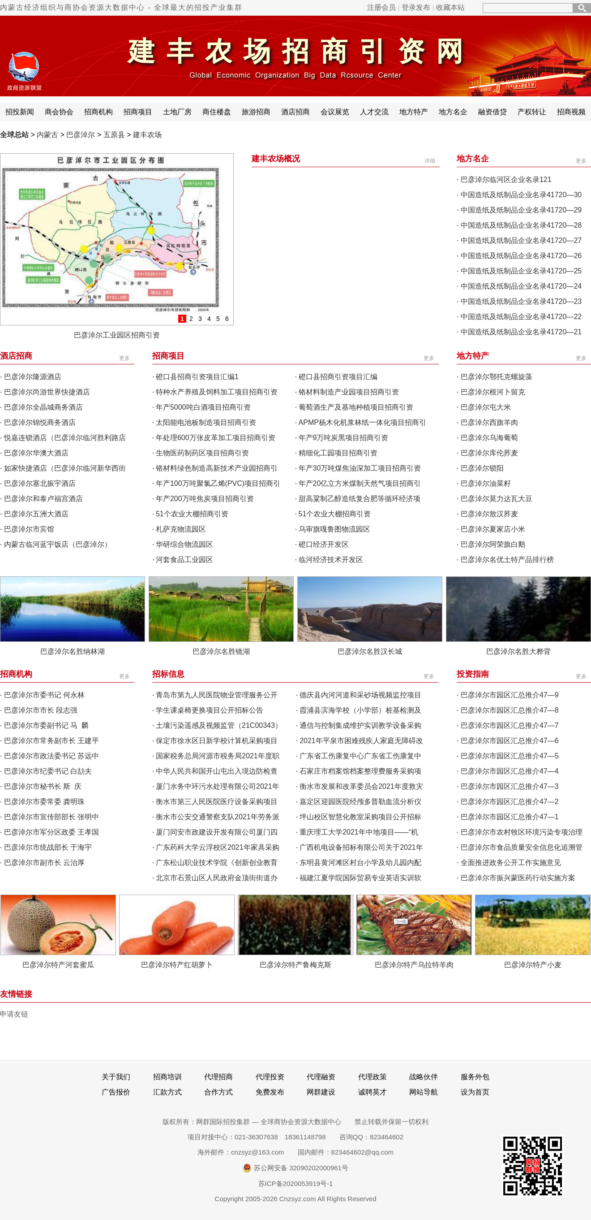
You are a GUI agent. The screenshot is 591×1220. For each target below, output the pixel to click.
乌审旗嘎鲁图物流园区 (334, 529)
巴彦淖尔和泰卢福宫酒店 (43, 498)
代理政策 (372, 1077)
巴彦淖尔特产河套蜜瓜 (58, 965)
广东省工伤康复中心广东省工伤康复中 (360, 756)
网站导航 (423, 1092)
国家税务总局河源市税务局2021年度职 (217, 756)
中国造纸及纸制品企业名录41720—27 (521, 240)
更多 (581, 161)
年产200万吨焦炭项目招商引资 (205, 498)
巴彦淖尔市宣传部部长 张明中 (51, 817)
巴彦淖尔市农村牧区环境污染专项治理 (521, 832)
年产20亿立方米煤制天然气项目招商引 (360, 483)
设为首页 (475, 1092)
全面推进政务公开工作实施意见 (511, 862)
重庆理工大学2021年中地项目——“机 (359, 832)
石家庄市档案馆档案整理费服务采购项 (360, 771)
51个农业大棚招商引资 (192, 514)
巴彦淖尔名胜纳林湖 (72, 651)
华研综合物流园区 (184, 544)
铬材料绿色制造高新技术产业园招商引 (217, 468)
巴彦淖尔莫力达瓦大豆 (496, 498)
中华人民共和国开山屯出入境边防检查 (217, 771)
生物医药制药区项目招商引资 (202, 453)
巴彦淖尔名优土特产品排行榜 (507, 559)
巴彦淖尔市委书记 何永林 (44, 695)
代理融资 (321, 1077)
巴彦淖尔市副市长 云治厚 (44, 862)
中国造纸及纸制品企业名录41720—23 (521, 301)
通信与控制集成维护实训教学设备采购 (360, 725)
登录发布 (416, 7)
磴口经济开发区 (324, 544)
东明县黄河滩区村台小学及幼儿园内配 (360, 862)
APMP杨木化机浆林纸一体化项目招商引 (362, 422)
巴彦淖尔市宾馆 (29, 529)
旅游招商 (256, 112)
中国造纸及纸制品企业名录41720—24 (521, 286)
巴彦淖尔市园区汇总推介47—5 (510, 756)
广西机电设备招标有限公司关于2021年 (361, 847)
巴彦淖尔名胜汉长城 (370, 651)
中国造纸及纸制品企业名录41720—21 (521, 332)
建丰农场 (147, 134)
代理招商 (218, 1077)
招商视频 (571, 112)
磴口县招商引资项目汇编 (338, 377)
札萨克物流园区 (181, 529)
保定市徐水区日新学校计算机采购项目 (217, 740)
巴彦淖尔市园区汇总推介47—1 (510, 817)
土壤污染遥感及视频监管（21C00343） (219, 725)
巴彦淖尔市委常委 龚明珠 (44, 801)
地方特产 (413, 112)
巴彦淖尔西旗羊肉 (489, 422)
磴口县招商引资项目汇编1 (197, 377)
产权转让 (532, 112)
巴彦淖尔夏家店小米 (493, 529)
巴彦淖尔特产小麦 (532, 965)
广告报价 (116, 1092)
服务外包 (475, 1077)
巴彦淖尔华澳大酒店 (36, 453)
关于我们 (116, 1077)
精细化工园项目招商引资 (338, 453)
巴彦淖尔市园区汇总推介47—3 (510, 786)
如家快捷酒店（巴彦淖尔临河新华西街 (65, 468)
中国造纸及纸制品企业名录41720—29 (521, 210)
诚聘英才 (372, 1092)
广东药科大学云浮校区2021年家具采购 (217, 847)
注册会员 (381, 7)
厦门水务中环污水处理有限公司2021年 (217, 786)
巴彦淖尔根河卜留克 (493, 392)
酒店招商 (295, 112)
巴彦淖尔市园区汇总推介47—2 (510, 801)
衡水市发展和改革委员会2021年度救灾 (361, 786)
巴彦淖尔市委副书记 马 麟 (46, 725)
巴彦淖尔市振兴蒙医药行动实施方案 (518, 878)
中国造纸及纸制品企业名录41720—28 (521, 225)
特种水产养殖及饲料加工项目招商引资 (217, 392)
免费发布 (270, 1092)
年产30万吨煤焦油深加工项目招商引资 (360, 468)
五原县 (114, 134)
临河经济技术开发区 (331, 559)
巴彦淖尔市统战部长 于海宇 (48, 847)
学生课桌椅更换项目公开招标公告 (209, 710)
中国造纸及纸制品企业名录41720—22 (521, 316)
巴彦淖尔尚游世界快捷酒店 (47, 392)
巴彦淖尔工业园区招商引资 (117, 335)
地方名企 (453, 112)
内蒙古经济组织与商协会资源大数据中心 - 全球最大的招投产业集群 (121, 7)
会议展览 (335, 112)
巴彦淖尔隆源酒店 (32, 377)
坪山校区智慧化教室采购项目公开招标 (360, 817)
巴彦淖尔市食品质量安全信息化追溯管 (521, 847)
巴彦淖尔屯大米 (486, 407)
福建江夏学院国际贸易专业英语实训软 (360, 878)
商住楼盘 (216, 112)
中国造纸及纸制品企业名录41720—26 (521, 256)
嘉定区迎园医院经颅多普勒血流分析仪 (360, 801)
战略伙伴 (423, 1077)
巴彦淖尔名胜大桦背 (518, 651)
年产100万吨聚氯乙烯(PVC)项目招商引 (218, 483)
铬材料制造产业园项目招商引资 (349, 392)
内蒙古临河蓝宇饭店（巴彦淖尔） (57, 544)
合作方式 (218, 1092)
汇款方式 (167, 1092)
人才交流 (374, 112)
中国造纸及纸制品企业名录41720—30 (521, 195)
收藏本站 (450, 7)
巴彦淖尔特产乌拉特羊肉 (414, 965)
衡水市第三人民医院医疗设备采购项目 (217, 801)
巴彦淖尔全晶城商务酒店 (43, 407)
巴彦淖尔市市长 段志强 (40, 710)
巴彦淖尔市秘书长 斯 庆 (42, 786)
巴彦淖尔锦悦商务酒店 (40, 422)
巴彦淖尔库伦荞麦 (489, 453)
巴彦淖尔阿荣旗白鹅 (493, 544)
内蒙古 (47, 134)
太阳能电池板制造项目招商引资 (206, 422)
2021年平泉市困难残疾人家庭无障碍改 (361, 740)
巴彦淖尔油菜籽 (486, 483)
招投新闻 (19, 112)
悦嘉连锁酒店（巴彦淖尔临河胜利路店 (65, 437)
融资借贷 (492, 112)
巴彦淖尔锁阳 (482, 468)
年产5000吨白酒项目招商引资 (203, 407)
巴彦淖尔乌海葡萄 (489, 437)
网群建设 (321, 1092)
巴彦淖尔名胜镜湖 (221, 651)
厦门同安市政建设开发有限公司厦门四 (217, 832)
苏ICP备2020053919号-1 (295, 1183)
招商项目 (138, 112)
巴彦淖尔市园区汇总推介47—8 (510, 710)
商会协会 (59, 112)
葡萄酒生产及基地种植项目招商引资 (356, 407)
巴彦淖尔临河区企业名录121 (506, 179)
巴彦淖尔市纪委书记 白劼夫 (48, 771)
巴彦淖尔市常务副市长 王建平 (51, 740)
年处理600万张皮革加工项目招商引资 (215, 437)
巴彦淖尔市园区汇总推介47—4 (510, 771)
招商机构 (98, 112)
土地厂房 (177, 112)
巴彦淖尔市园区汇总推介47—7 (510, 725)
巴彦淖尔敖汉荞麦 (489, 514)
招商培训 (167, 1077)
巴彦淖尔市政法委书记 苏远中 (51, 756)
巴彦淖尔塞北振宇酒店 (40, 483)
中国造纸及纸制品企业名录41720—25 (521, 271)
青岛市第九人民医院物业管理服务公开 (217, 695)
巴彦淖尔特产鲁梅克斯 (295, 965)
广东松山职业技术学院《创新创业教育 (217, 862)
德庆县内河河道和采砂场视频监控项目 (360, 695)
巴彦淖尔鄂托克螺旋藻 (496, 377)
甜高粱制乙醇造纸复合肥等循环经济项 (359, 498)
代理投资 (270, 1077)
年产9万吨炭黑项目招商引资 (344, 437)
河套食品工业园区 (184, 559)
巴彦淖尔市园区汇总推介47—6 (510, 740)
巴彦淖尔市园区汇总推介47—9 (510, 695)
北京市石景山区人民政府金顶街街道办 (217, 878)
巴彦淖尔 (80, 134)
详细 (429, 161)
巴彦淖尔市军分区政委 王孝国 (51, 832)
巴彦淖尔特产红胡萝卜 (177, 965)
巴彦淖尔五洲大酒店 (36, 514)
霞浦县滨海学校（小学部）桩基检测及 (360, 710)
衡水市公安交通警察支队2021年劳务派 (217, 817)
